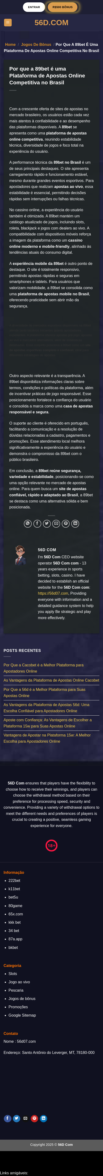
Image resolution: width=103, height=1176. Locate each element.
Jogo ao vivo (19, 982)
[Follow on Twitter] (16, 1119)
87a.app (15, 939)
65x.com (16, 914)
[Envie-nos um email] (25, 1119)
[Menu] (8, 23)
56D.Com (51, 22)
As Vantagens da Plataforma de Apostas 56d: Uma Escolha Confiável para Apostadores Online (46, 708)
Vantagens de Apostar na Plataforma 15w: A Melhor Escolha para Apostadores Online (47, 738)
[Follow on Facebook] (7, 1119)
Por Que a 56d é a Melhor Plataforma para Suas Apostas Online (44, 693)
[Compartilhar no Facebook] (37, 524)
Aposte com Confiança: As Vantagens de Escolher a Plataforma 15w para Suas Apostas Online (48, 723)
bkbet (13, 948)
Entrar (34, 7)
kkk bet (15, 922)
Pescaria (16, 990)
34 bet (14, 931)
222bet (14, 881)
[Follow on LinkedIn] (43, 1119)
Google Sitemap (22, 1015)
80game (15, 906)
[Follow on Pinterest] (34, 1119)
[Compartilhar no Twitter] (47, 524)
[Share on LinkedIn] (75, 524)
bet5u (13, 897)
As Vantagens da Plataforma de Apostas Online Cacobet (51, 681)
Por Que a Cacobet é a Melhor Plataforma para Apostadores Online (43, 668)
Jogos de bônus (36, 45)
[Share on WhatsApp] (28, 524)
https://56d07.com (53, 593)
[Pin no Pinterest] (66, 524)
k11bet (14, 889)
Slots (13, 974)
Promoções (18, 1007)
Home (10, 45)
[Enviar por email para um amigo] (56, 524)
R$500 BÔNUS (62, 7)
